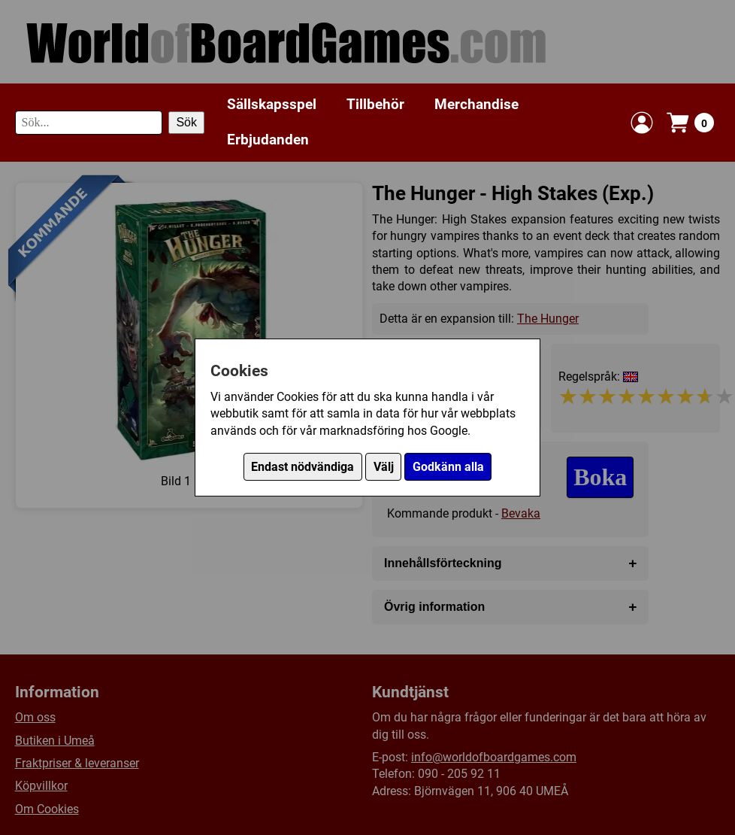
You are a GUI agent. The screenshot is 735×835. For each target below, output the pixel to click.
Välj (384, 467)
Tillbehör (375, 104)
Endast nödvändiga (302, 467)
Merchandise (476, 104)
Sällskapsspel (271, 104)
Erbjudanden (268, 139)
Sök (186, 122)
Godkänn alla (448, 467)
